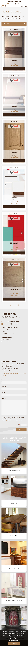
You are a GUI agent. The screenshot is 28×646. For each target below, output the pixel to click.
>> (18, 305)
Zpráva (3, 398)
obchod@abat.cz (15, 4)
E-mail (3, 392)
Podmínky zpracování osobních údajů (12, 421)
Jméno (3, 380)
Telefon (4, 386)
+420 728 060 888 (14, 2)
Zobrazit (14, 69)
